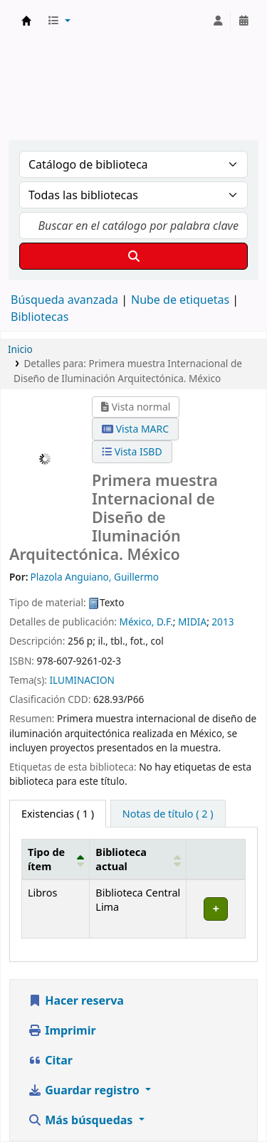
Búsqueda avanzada (64, 299)
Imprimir (62, 1030)
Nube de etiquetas (180, 299)
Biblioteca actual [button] (120, 858)
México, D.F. (146, 621)
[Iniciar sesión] (218, 20)
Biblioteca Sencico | (26, 21)
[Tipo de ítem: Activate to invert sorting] (56, 859)
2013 (222, 621)
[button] (58, 20)
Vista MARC (135, 428)
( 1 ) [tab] (57, 813)
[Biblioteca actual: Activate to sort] (138, 859)
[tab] (168, 814)
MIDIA (192, 621)
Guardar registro (85, 1090)
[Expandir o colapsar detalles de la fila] (216, 909)
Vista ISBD (132, 451)
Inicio (20, 349)
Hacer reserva (76, 1000)
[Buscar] (133, 256)
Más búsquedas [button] (82, 1120)
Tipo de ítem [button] (46, 858)
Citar (50, 1060)
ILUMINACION (81, 680)
